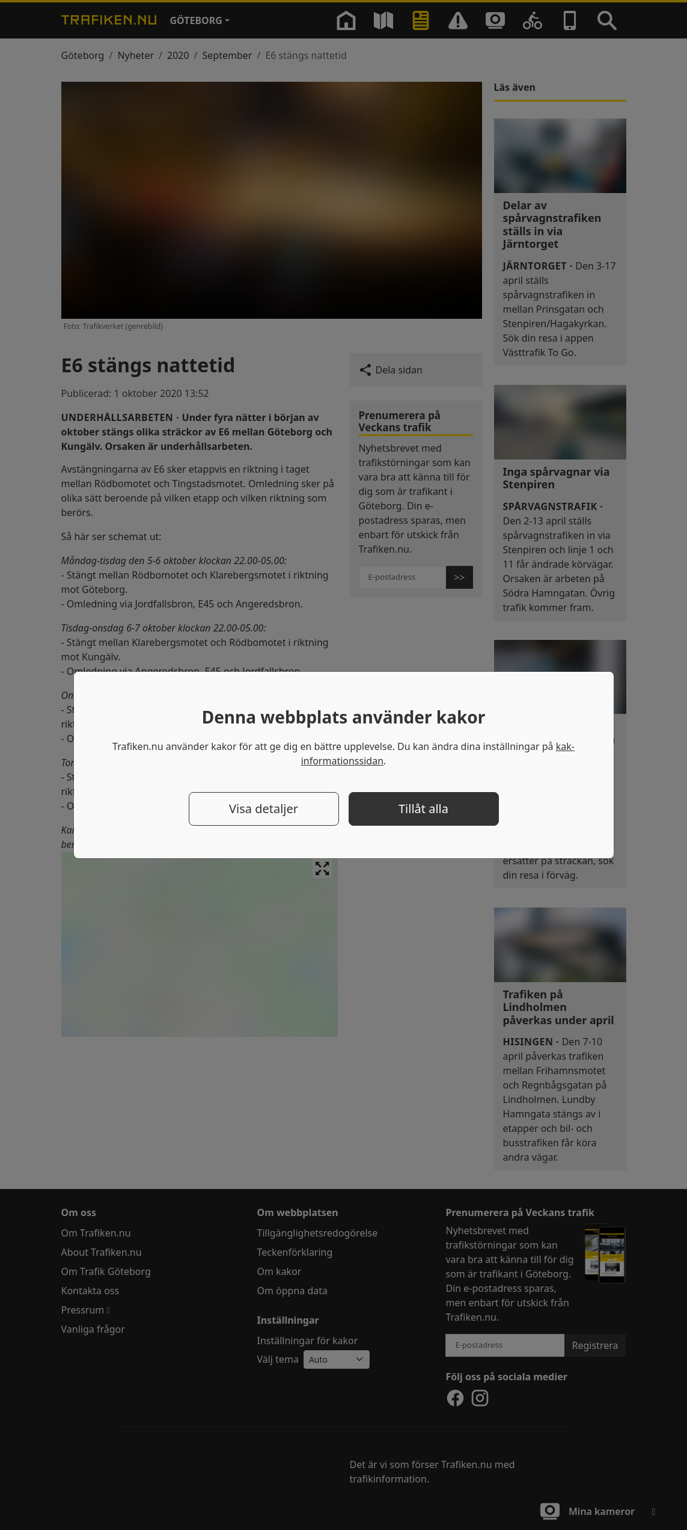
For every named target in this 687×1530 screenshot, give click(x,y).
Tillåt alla (423, 808)
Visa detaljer (263, 808)
